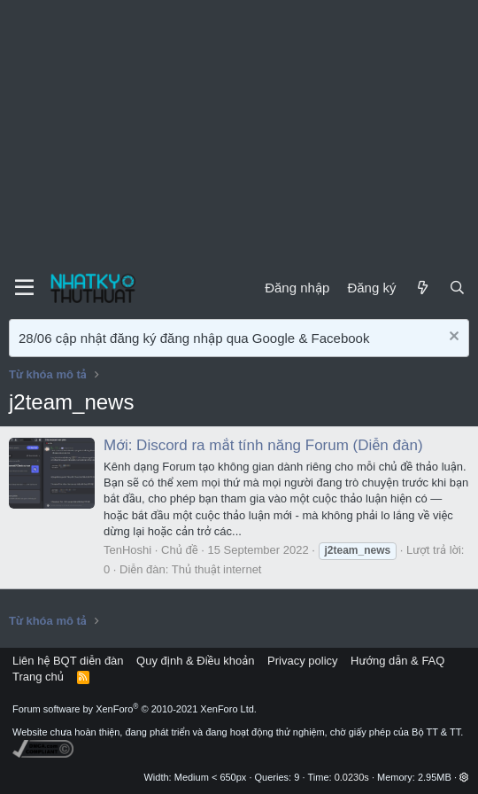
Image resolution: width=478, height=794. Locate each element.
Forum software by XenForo (134, 709)
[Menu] (24, 288)
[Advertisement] (239, 133)
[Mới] (422, 287)
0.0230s (352, 777)
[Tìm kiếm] (457, 287)
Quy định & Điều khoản (195, 660)
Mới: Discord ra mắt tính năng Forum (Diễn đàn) (263, 445)
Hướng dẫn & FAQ (397, 660)
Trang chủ (38, 676)
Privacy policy (302, 660)
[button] (464, 777)
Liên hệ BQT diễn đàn (68, 660)
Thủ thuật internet (217, 569)
